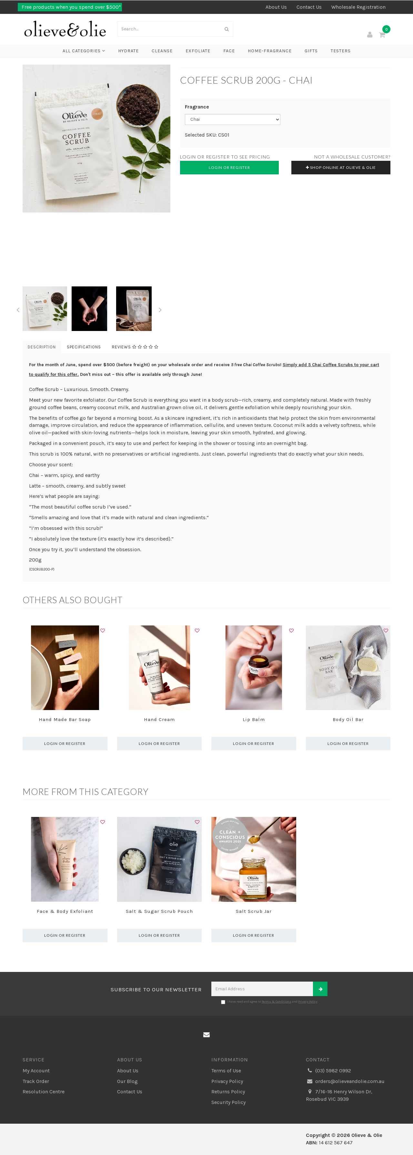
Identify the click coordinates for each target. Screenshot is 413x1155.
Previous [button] (18, 308)
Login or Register (229, 167)
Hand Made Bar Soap (65, 719)
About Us (276, 7)
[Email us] (206, 1034)
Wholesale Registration (358, 7)
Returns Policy (228, 1091)
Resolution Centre (44, 1091)
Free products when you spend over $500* (70, 7)
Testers (341, 51)
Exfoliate (198, 51)
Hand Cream (159, 719)
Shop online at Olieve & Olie (341, 167)
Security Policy (228, 1102)
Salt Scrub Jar (254, 911)
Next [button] (160, 308)
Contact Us (309, 7)
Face (229, 51)
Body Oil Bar (348, 719)
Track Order (36, 1081)
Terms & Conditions (276, 1002)
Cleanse (162, 51)
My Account (36, 1070)
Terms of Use (226, 1070)
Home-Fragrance (270, 51)
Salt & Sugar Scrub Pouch (159, 911)
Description (42, 347)
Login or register (65, 743)
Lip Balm (254, 719)
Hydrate (128, 51)
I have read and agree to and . (269, 1002)
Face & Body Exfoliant (65, 911)
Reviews (135, 347)
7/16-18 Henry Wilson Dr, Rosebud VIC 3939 (339, 1095)
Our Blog (127, 1081)
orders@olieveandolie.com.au (345, 1081)
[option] (96, 138)
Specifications (84, 347)
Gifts (311, 51)
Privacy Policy (307, 1002)
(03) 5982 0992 (328, 1071)
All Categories (84, 51)
